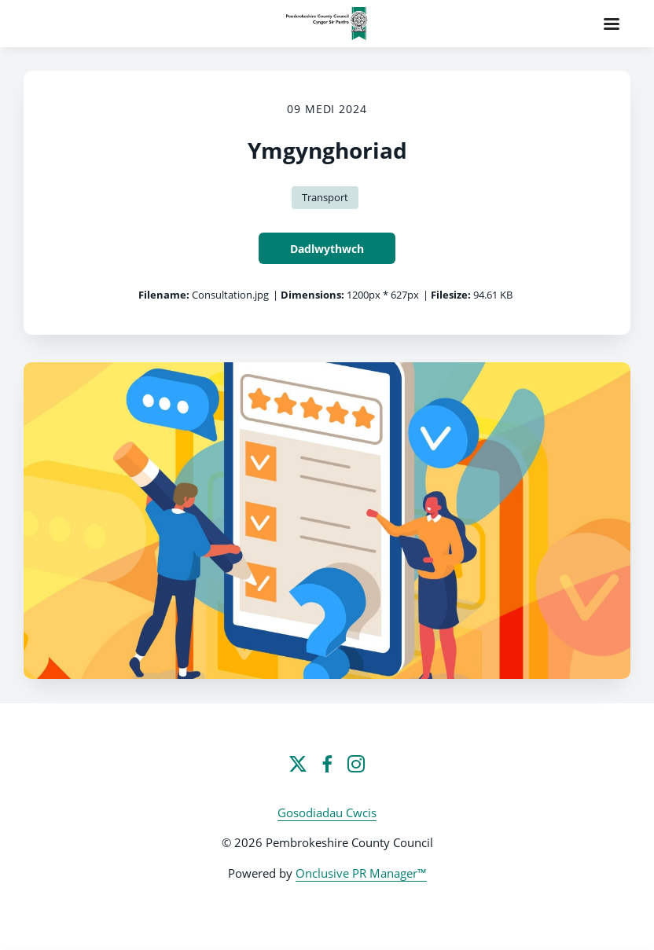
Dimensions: (312, 295)
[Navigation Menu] (611, 23)
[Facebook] (327, 763)
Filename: (163, 295)
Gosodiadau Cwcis (327, 812)
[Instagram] (356, 763)
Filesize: (451, 295)
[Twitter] (298, 763)
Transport (325, 197)
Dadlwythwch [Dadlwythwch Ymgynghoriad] (327, 248)
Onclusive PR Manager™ (361, 873)
